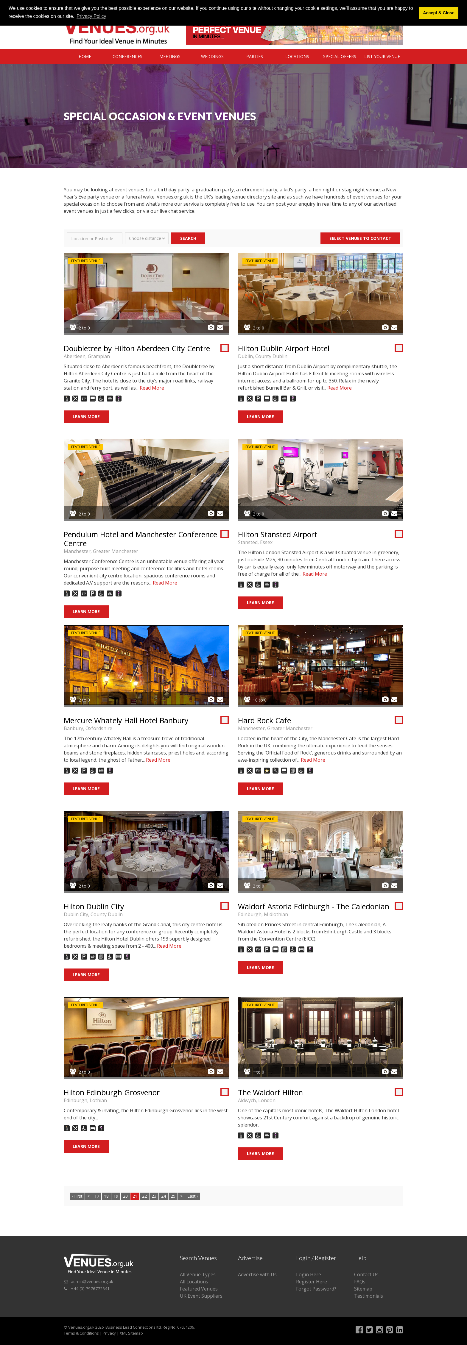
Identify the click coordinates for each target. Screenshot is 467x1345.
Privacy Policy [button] (91, 16)
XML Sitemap (131, 1333)
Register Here (311, 1281)
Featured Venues (199, 1288)
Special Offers (339, 56)
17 (96, 1196)
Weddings (212, 56)
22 (144, 1196)
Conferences (127, 56)
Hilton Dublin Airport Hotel (283, 348)
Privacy (109, 1333)
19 (115, 1196)
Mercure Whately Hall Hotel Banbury (126, 720)
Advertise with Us (257, 1274)
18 (106, 1196)
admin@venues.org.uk (92, 1281)
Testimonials (368, 1296)
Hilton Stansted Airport (277, 534)
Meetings (169, 56)
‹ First (77, 1196)
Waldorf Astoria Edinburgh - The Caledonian (313, 906)
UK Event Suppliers (201, 1296)
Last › (192, 1196)
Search (188, 238)
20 (125, 1196)
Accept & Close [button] (438, 12)
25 (173, 1196)
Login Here (308, 1274)
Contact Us (366, 1274)
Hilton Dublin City (94, 906)
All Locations (194, 1281)
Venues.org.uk (81, 1327)
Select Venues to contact (360, 238)
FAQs (359, 1281)
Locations (297, 56)
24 (163, 1196)
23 (154, 1196)
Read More (152, 388)
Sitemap (363, 1288)
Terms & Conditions (81, 1333)
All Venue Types (198, 1274)
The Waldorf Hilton (270, 1092)
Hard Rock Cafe (264, 720)
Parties (254, 56)
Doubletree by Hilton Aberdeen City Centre (137, 348)
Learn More (86, 416)
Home (85, 56)
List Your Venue (382, 56)
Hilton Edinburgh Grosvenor (112, 1092)
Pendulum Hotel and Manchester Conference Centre (140, 538)
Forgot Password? (316, 1288)
